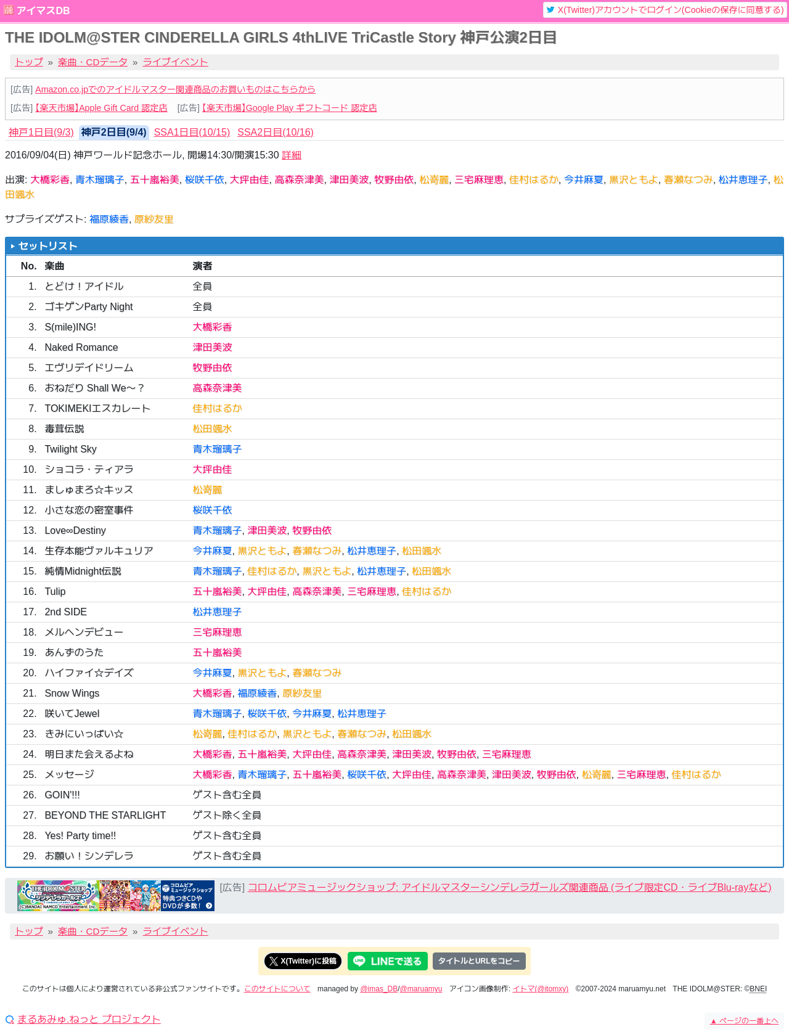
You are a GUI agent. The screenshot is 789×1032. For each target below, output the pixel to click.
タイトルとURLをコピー (479, 961)
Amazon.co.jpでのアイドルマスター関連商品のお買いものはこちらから (175, 89)
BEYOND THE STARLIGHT (105, 815)
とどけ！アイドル (83, 286)
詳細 (291, 155)
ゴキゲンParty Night (88, 306)
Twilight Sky (70, 449)
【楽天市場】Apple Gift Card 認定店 (101, 108)
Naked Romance (81, 347)
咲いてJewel (71, 713)
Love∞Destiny (74, 530)
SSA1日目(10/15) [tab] (192, 132)
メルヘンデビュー (83, 632)
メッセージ (69, 774)
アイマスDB (43, 11)
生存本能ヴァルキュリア (98, 551)
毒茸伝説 (64, 429)
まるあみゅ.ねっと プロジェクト (89, 1020)
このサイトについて (277, 989)
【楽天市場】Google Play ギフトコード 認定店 (289, 108)
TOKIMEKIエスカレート (97, 408)
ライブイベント (175, 62)
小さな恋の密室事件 (88, 510)
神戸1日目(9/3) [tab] (41, 132)
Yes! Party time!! (80, 835)
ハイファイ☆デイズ (88, 673)
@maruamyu (421, 989)
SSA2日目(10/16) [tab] (275, 132)
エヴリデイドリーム (88, 367)
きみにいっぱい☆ (83, 734)
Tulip (54, 591)
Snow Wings (71, 693)
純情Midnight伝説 (82, 571)
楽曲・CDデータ (93, 62)
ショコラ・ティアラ (88, 469)
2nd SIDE (65, 612)
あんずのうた (74, 652)
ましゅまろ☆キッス (88, 490)
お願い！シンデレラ (88, 856)
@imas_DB (379, 989)
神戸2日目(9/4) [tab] (114, 132)
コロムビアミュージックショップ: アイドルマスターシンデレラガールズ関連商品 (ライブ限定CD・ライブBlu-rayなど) (510, 887)
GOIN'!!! (62, 795)
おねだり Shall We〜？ (94, 388)
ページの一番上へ (744, 1021)
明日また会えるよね (88, 754)
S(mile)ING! (70, 327)
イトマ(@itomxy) (541, 989)
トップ (29, 62)
